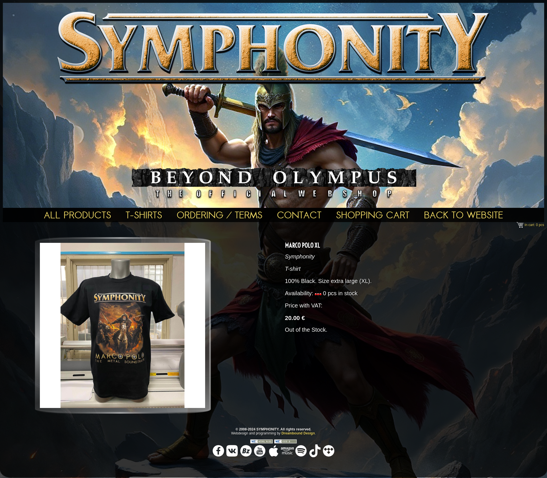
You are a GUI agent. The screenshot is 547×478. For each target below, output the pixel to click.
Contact (299, 215)
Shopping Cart (372, 215)
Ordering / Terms (219, 215)
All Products (77, 215)
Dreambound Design (298, 433)
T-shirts (144, 215)
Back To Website (463, 215)
